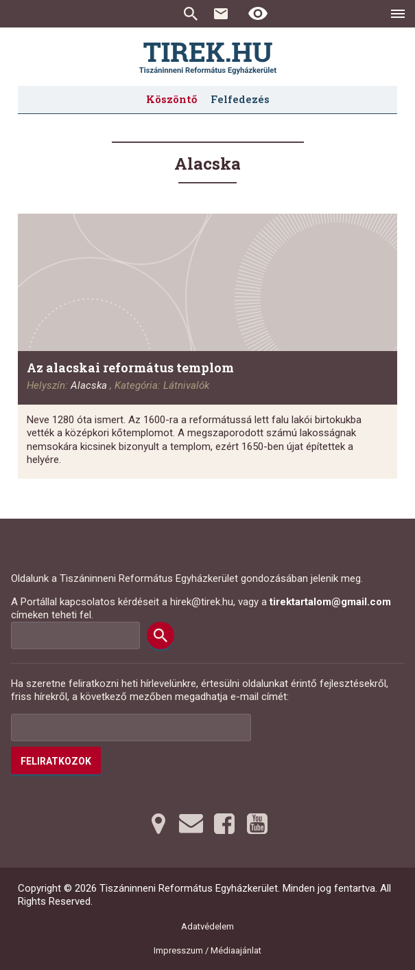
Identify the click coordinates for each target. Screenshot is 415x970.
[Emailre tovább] (191, 823)
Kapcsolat (221, 13)
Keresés (191, 13)
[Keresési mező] (75, 635)
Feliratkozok (56, 761)
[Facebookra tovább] (224, 823)
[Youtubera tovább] (257, 823)
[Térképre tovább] (158, 823)
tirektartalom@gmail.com (330, 602)
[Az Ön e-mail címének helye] (131, 727)
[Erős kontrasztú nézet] (258, 13)
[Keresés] (160, 635)
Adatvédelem (207, 926)
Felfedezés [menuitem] (240, 99)
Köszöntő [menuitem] (171, 99)
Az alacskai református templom (130, 367)
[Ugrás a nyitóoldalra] (207, 58)
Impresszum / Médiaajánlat (207, 950)
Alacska (89, 385)
